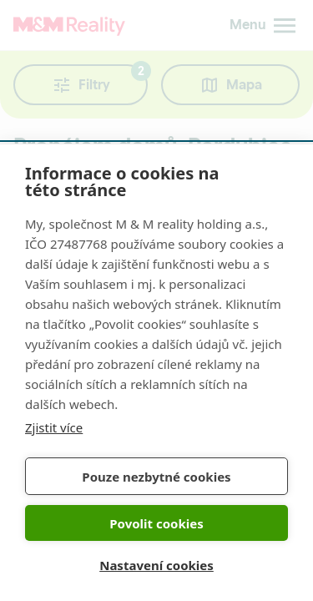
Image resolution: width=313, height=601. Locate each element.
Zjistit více (54, 427)
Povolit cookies (156, 523)
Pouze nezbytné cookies (156, 476)
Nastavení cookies (156, 565)
